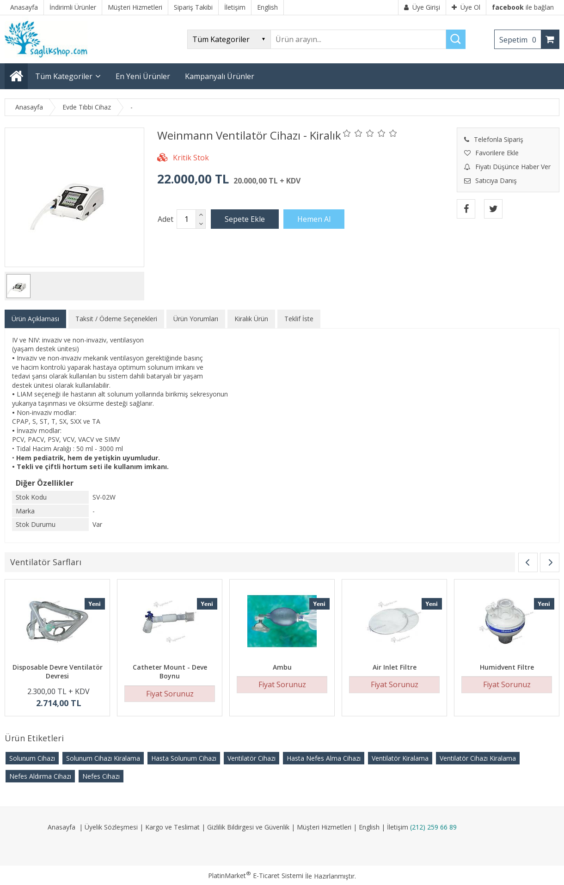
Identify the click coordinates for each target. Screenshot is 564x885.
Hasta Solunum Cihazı (183, 758)
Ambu (282, 667)
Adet (165, 219)
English (369, 827)
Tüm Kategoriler (63, 76)
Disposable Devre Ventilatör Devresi (57, 672)
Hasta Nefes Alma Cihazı (324, 758)
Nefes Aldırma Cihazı (40, 776)
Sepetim (520, 40)
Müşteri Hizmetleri (324, 827)
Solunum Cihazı (32, 758)
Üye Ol (466, 7)
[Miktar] (186, 219)
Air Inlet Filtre (395, 667)
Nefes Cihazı (101, 776)
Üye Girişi (422, 7)
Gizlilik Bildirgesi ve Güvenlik (248, 827)
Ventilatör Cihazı (251, 758)
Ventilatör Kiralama (400, 758)
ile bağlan (523, 7)
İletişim (397, 827)
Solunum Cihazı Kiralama (103, 758)
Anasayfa (61, 827)
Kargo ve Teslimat (172, 827)
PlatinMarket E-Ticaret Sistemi (255, 875)
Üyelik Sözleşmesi (111, 827)
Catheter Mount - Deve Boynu (170, 672)
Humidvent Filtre (507, 667)
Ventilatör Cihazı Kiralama (478, 758)
